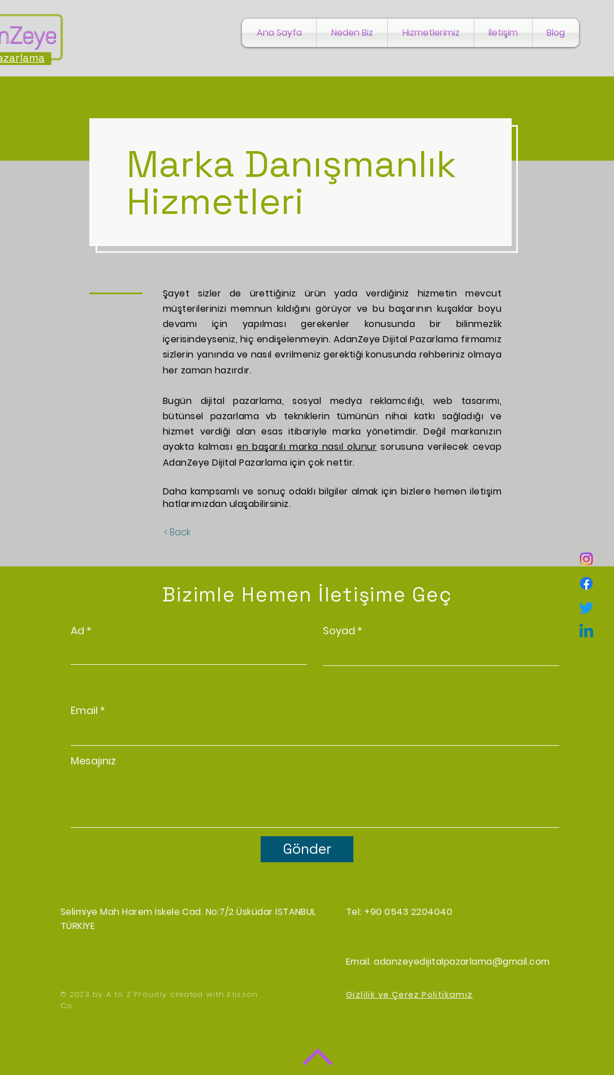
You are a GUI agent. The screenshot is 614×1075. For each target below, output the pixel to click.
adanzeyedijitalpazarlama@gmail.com (462, 961)
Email (84, 711)
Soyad (339, 631)
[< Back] (177, 532)
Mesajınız (93, 761)
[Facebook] (586, 583)
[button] (431, 33)
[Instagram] (586, 559)
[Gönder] (307, 849)
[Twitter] (586, 607)
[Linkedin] (586, 632)
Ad (77, 631)
